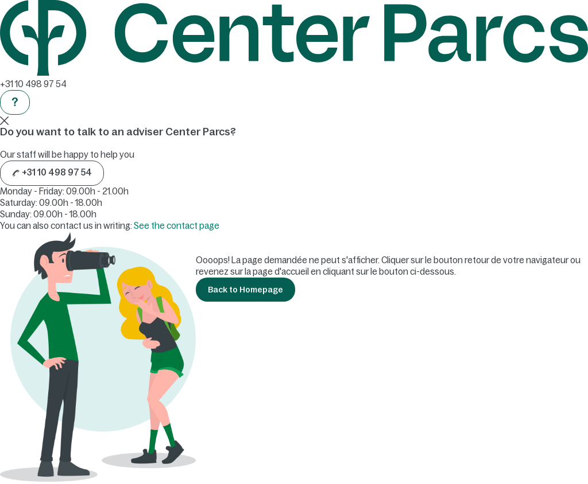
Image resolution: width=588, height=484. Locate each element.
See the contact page (176, 226)
